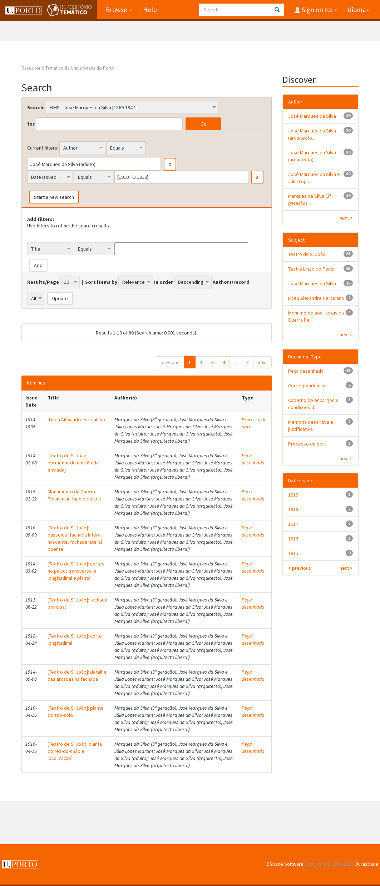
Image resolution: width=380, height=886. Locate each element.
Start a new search (54, 197)
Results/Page (43, 282)
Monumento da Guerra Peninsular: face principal (74, 495)
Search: (36, 107)
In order (163, 282)
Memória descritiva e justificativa (310, 425)
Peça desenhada (253, 459)
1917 (293, 524)
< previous (299, 568)
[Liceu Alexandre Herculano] (77, 419)
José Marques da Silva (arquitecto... (312, 134)
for (31, 124)
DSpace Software (285, 864)
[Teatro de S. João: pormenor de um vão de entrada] (73, 462)
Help (150, 9)
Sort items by (101, 282)
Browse (119, 9)
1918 (293, 509)
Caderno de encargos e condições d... (313, 404)
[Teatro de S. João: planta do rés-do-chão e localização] (75, 751)
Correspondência (306, 385)
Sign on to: (318, 9)
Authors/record (231, 282)
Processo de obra (307, 444)
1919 (293, 495)
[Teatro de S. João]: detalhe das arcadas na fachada (77, 675)
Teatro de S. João (307, 254)
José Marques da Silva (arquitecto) (312, 156)
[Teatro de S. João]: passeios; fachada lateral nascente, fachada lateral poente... (75, 538)
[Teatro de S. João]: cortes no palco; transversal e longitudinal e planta (76, 570)
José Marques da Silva (312, 116)
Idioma (357, 9)
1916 (293, 538)
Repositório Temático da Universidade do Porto (67, 68)
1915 (293, 553)
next (262, 362)
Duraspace (366, 864)
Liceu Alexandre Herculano (316, 298)
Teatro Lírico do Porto (311, 269)
